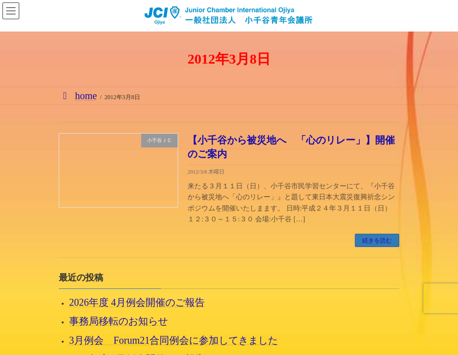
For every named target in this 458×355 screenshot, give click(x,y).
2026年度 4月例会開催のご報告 (137, 302)
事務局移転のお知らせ (118, 321)
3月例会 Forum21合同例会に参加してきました (173, 340)
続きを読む (377, 240)
